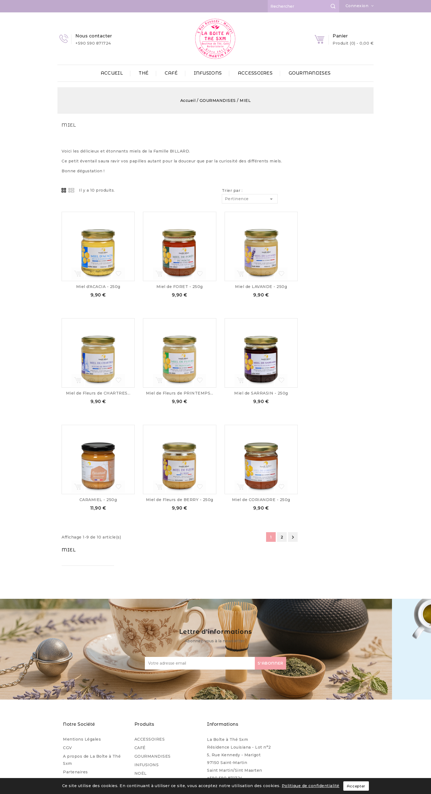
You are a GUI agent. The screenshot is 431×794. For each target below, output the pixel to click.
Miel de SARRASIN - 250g (337, 393)
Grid (140, 190)
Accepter (356, 786)
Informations (222, 680)
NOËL (140, 729)
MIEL (64, 124)
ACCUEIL (112, 73)
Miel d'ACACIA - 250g (174, 286)
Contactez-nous (80, 745)
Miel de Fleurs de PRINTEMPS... (255, 393)
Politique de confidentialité (310, 785)
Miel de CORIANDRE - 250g (337, 499)
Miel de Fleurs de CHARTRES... (174, 393)
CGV (67, 704)
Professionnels (79, 737)
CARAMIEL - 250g (174, 499)
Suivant (369, 537)
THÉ (143, 73)
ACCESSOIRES (255, 73)
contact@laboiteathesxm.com (238, 742)
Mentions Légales (82, 695)
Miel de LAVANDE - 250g (337, 286)
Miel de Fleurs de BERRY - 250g (255, 499)
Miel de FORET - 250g (255, 286)
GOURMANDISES (310, 73)
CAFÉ (171, 73)
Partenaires (75, 728)
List (147, 190)
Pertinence (325, 199)
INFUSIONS (208, 73)
